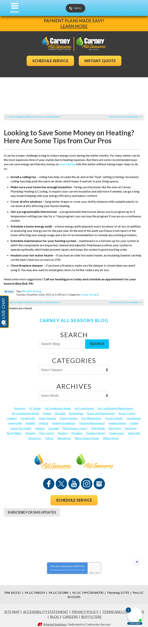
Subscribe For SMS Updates (32, 509)
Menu (14, 12)
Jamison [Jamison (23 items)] (40, 424)
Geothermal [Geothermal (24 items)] (133, 414)
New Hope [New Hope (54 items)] (115, 424)
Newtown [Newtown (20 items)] (131, 424)
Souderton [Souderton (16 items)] (34, 434)
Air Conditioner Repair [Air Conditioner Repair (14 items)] (58, 404)
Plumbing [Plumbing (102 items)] (76, 429)
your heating (67, 164)
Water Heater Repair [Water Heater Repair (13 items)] (87, 434)
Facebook (48, 480)
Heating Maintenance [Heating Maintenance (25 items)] (92, 419)
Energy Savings (89, 291)
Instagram (86, 480)
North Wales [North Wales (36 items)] (14, 429)
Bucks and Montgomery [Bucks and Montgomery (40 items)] (101, 409)
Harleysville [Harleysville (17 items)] (15, 419)
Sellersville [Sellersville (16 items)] (134, 429)
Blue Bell (27, 288)
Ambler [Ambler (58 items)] (47, 409)
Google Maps (99, 480)
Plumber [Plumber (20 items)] (63, 429)
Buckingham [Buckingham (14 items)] (76, 409)
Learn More (74, 26)
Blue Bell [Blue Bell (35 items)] (60, 409)
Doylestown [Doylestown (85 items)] (28, 414)
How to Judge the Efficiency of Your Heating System (34, 116)
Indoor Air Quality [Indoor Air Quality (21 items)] (21, 424)
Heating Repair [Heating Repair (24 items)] (117, 419)
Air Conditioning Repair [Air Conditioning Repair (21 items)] (25, 409)
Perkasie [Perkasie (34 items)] (30, 429)
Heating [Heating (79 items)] (43, 419)
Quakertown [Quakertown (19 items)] (116, 429)
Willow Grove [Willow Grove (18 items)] (111, 434)
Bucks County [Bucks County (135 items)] (127, 409)
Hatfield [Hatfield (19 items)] (30, 419)
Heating (37, 288)
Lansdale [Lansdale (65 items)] (54, 424)
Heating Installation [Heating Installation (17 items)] (64, 419)
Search (97, 340)
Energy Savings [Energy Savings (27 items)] (69, 414)
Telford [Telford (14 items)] (49, 434)
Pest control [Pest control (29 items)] (46, 429)
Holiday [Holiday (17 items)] (134, 419)
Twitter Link (9, 288)
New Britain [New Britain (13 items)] (98, 424)
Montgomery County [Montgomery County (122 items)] (75, 424)
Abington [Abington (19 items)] (19, 404)
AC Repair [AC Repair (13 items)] (35, 404)
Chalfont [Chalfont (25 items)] (12, 414)
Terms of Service (76, 565)
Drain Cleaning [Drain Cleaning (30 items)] (47, 414)
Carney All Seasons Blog (74, 316)
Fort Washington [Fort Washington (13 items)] (91, 414)
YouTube (74, 480)
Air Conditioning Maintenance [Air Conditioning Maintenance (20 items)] (115, 404)
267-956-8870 (74, 522)
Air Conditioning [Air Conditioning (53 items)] (84, 404)
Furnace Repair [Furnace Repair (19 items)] (114, 414)
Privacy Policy (63, 565)
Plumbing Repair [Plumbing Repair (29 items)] (95, 429)
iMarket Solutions (54, 619)
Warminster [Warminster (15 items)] (64, 434)
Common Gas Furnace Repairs (124, 116)
